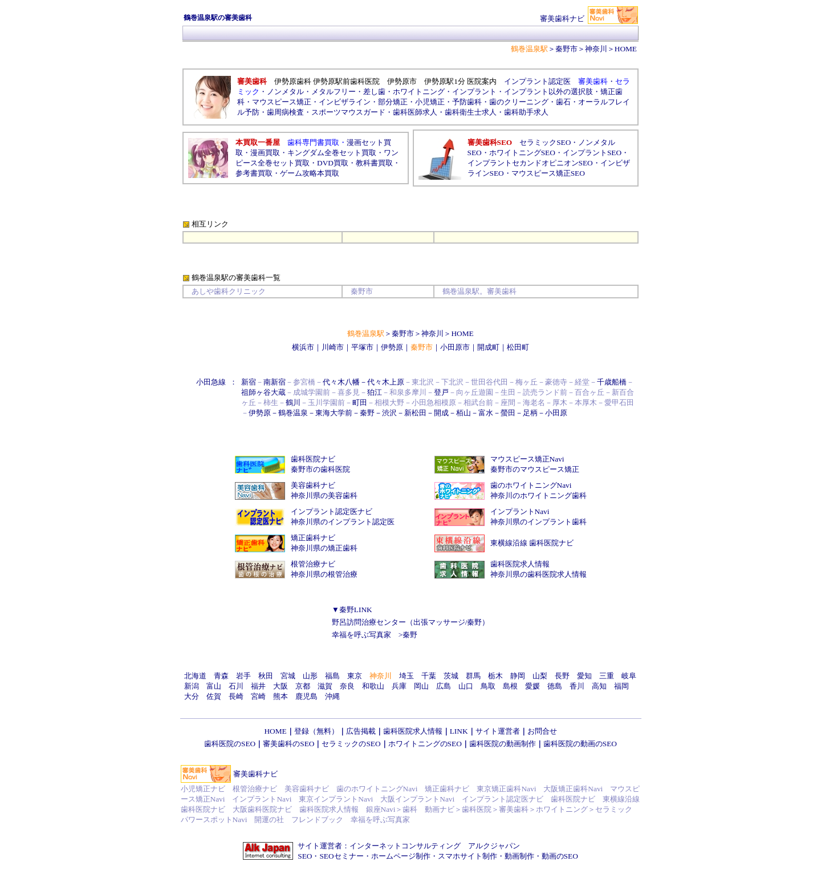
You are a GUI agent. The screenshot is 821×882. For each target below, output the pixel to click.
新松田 (415, 412)
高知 (599, 686)
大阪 (280, 686)
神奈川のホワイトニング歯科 (538, 495)
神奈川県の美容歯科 (324, 495)
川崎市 (333, 347)
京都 (302, 686)
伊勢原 (392, 347)
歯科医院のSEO (229, 743)
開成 (441, 412)
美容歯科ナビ (313, 485)
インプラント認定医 (537, 81)
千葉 (428, 675)
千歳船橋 (612, 382)
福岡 (621, 686)
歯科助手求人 (526, 112)
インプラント (474, 91)
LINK (459, 731)
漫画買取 (265, 152)
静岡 (517, 675)
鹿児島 (306, 696)
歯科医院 (476, 809)
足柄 (530, 412)
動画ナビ (439, 809)
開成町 (488, 347)
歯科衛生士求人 (471, 112)
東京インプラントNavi (336, 799)
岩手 (243, 675)
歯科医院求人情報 (520, 564)
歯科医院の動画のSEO (580, 743)
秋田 (265, 675)
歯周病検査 (285, 112)
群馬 (473, 675)
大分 (191, 696)
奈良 (347, 686)
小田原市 (455, 347)
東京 (354, 675)
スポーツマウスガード (348, 112)
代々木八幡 (341, 382)
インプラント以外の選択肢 (548, 91)
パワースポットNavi (214, 819)
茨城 (451, 675)
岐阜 (628, 675)
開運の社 (269, 819)
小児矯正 (430, 102)
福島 (332, 675)
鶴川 (293, 402)
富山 (213, 686)
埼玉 (406, 675)
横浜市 (303, 347)
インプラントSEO (592, 152)
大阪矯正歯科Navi (573, 788)
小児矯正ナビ (203, 788)
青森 (221, 675)
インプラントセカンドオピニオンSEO (530, 163)
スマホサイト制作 (467, 856)
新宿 (248, 382)
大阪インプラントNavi (417, 799)
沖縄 (332, 696)
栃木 (495, 675)
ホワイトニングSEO (522, 152)
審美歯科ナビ (255, 774)
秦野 (367, 412)
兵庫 (399, 686)
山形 (310, 675)
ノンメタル (285, 91)
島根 (510, 686)
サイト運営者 (497, 731)
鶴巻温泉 (293, 412)
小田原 (556, 412)
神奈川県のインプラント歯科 (538, 521)
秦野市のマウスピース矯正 (534, 469)
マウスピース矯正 (281, 102)
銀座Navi (381, 809)
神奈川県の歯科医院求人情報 (538, 574)
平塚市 (362, 347)
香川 (577, 686)
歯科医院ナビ (313, 459)
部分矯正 (393, 102)
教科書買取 (374, 163)
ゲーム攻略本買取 (309, 173)
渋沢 (389, 412)
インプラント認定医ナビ (331, 511)
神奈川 (432, 333)
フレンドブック (317, 819)
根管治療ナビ (313, 564)
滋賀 (325, 686)
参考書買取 (254, 173)
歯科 (410, 809)
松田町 (518, 347)
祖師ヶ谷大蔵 (263, 392)
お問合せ (542, 731)
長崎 (236, 696)
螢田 (508, 412)
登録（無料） (316, 731)
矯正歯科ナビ (313, 537)
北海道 (195, 675)
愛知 (584, 675)
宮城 (288, 675)
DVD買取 (332, 163)
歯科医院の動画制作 (502, 743)
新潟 (191, 686)
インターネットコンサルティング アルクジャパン (434, 845)
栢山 (463, 412)
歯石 (563, 102)
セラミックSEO (545, 142)
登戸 (441, 392)
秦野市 (566, 48)
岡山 (421, 686)
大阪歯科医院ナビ (262, 809)
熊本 (280, 696)
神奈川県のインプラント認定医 (343, 521)
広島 (443, 686)
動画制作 (519, 856)
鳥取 (488, 686)
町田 (359, 402)
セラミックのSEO (351, 743)
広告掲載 (361, 731)
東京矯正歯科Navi (506, 788)
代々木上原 (385, 382)
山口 (465, 686)
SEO (305, 856)
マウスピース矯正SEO (548, 173)
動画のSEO (560, 856)
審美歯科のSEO (288, 743)
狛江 (374, 392)
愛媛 (532, 686)
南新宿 (274, 382)
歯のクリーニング (518, 102)
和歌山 (373, 686)
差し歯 (374, 91)
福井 (258, 686)
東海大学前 (333, 412)
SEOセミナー (341, 856)
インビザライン (345, 102)
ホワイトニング (419, 91)
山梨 (540, 675)
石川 (236, 686)
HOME (462, 333)
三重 (606, 675)
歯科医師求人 (415, 112)
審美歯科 (514, 809)
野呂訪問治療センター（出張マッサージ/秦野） (411, 622)
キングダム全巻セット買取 (331, 152)
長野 (562, 675)
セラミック (613, 809)
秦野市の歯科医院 (320, 469)
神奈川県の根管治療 (324, 574)
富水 (485, 412)
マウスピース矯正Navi (527, 459)
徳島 (554, 686)
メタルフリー (333, 91)
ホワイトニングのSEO (425, 743)
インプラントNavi (520, 511)
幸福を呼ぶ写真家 (361, 634)
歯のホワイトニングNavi (531, 485)
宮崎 (258, 696)
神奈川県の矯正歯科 (324, 548)
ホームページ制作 (400, 856)
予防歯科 (467, 102)
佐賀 (213, 696)
